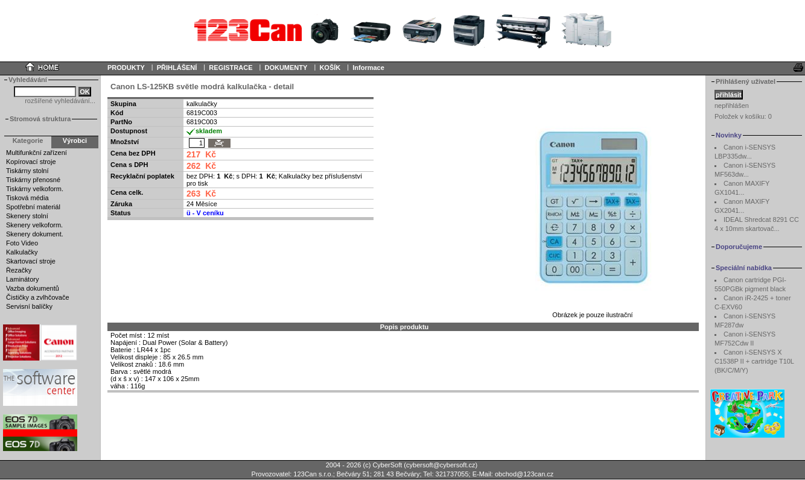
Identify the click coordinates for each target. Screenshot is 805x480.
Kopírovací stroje (31, 161)
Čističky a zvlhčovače (37, 297)
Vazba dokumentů (32, 288)
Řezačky (18, 270)
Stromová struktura (40, 118)
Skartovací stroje (31, 261)
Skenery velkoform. (34, 225)
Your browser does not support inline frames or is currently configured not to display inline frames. (402, 30)
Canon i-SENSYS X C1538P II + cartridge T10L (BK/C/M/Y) (754, 361)
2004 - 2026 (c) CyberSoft (364, 465)
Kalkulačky (22, 252)
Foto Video (22, 243)
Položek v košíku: (743, 116)
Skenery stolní (27, 215)
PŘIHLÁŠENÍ (177, 67)
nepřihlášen (731, 105)
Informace (368, 67)
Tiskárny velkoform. (34, 188)
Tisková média (27, 197)
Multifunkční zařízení (36, 152)
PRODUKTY (126, 67)
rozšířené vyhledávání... (60, 100)
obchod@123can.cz (524, 474)
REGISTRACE (230, 67)
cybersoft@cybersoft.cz (440, 465)
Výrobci (75, 140)
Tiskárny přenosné (33, 179)
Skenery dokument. (34, 234)
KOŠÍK (329, 67)
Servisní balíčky (29, 306)
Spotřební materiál (33, 206)
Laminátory (22, 279)
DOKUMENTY (285, 67)
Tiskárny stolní (27, 170)
